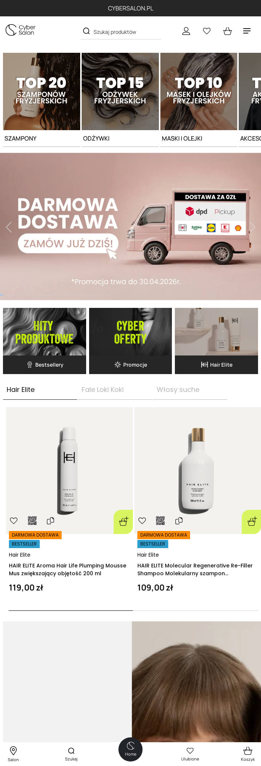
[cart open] (227, 31)
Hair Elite (19, 555)
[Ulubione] (207, 31)
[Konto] (186, 31)
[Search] (86, 31)
